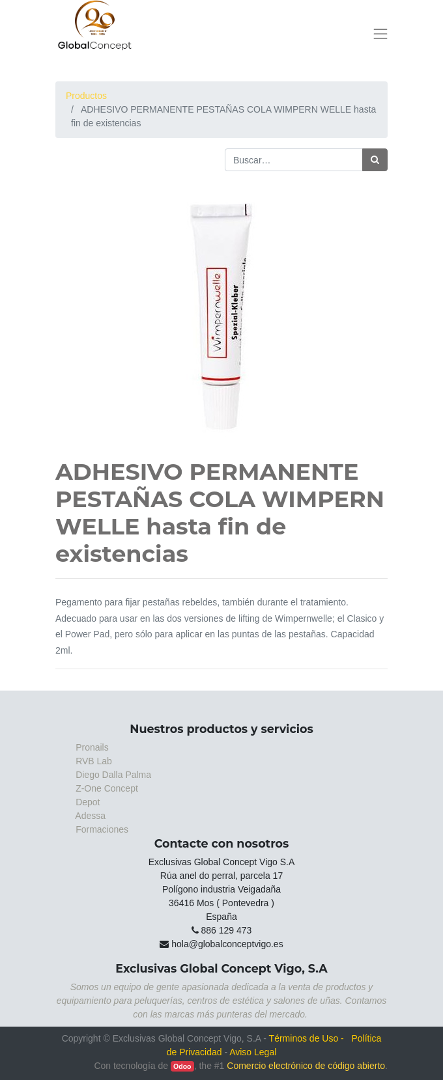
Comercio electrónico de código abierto (306, 1065)
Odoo (182, 1066)
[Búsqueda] (375, 159)
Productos (86, 95)
